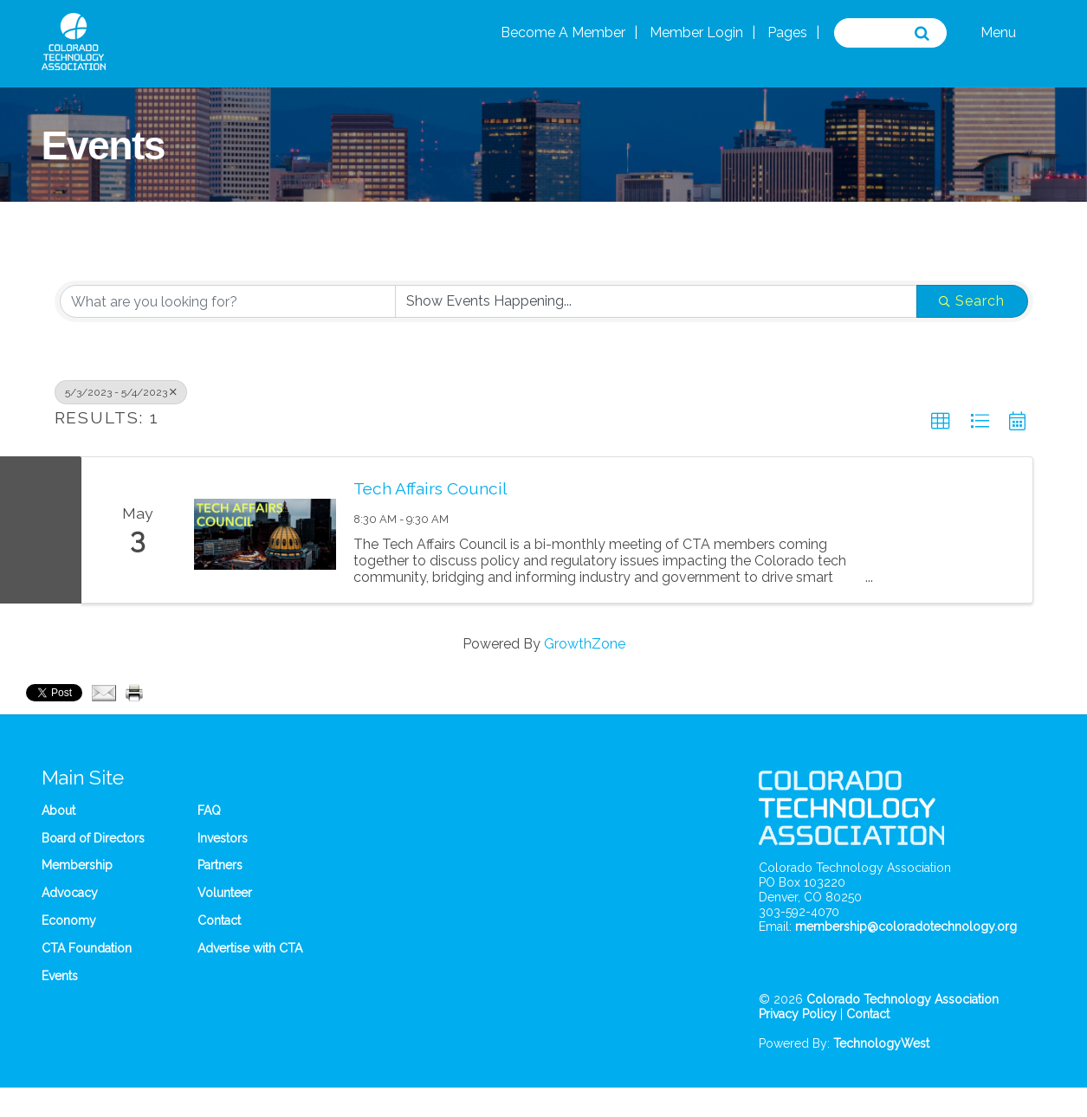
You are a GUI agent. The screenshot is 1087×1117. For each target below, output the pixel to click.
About (58, 810)
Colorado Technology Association (902, 999)
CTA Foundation (87, 948)
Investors (222, 838)
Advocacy (70, 893)
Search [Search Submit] (972, 301)
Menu (998, 32)
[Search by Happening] (656, 301)
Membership (77, 865)
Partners (220, 865)
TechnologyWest (881, 1043)
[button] (940, 421)
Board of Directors (93, 838)
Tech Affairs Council (430, 488)
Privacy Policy (798, 1014)
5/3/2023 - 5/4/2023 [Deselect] (121, 392)
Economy (69, 920)
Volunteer (224, 893)
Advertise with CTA (249, 948)
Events (60, 976)
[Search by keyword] (228, 301)
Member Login (696, 32)
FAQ (209, 810)
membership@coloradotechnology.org (906, 926)
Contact (219, 920)
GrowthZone (584, 644)
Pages (787, 32)
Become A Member (563, 32)
